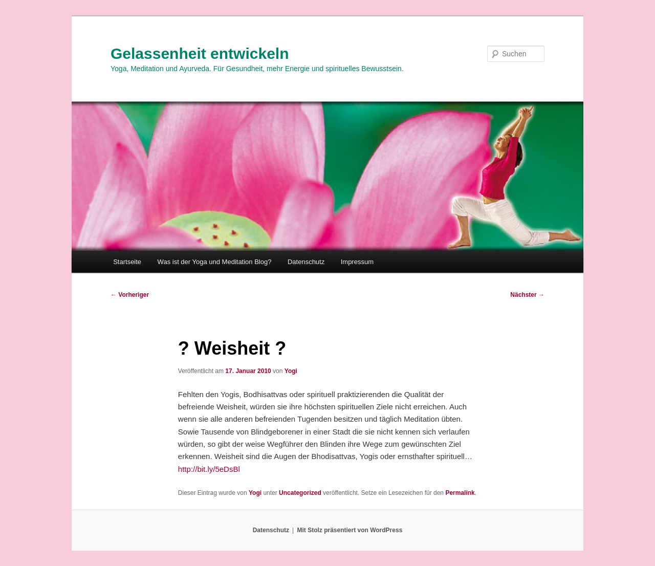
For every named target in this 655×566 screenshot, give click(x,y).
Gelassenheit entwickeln (200, 53)
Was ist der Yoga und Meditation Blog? (215, 262)
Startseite (127, 262)
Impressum (357, 262)
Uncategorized (300, 492)
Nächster (527, 294)
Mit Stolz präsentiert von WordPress (349, 530)
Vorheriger (130, 294)
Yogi (291, 371)
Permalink (459, 492)
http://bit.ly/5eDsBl (209, 469)
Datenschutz (306, 262)
